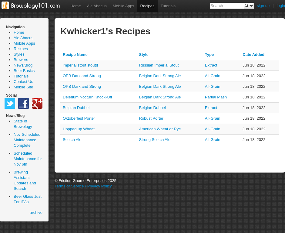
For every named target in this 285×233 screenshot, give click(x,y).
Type (209, 54)
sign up (263, 5)
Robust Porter (151, 118)
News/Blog (23, 65)
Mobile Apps (123, 6)
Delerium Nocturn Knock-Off (87, 97)
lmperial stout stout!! (80, 65)
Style (144, 54)
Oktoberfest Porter (79, 118)
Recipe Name (75, 54)
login (281, 5)
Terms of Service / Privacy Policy (83, 186)
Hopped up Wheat (79, 129)
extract (211, 65)
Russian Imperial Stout (159, 65)
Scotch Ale (72, 139)
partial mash (216, 97)
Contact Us (23, 81)
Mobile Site (23, 87)
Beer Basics (24, 70)
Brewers (21, 59)
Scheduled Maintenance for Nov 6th (28, 158)
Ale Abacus (97, 6)
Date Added (253, 54)
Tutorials (168, 6)
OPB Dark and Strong (82, 76)
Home (75, 6)
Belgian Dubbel (76, 107)
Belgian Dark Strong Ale (160, 76)
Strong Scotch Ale (154, 139)
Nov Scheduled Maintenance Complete (27, 140)
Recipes (147, 6)
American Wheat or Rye (160, 129)
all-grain (212, 76)
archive (36, 212)
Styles (19, 54)
